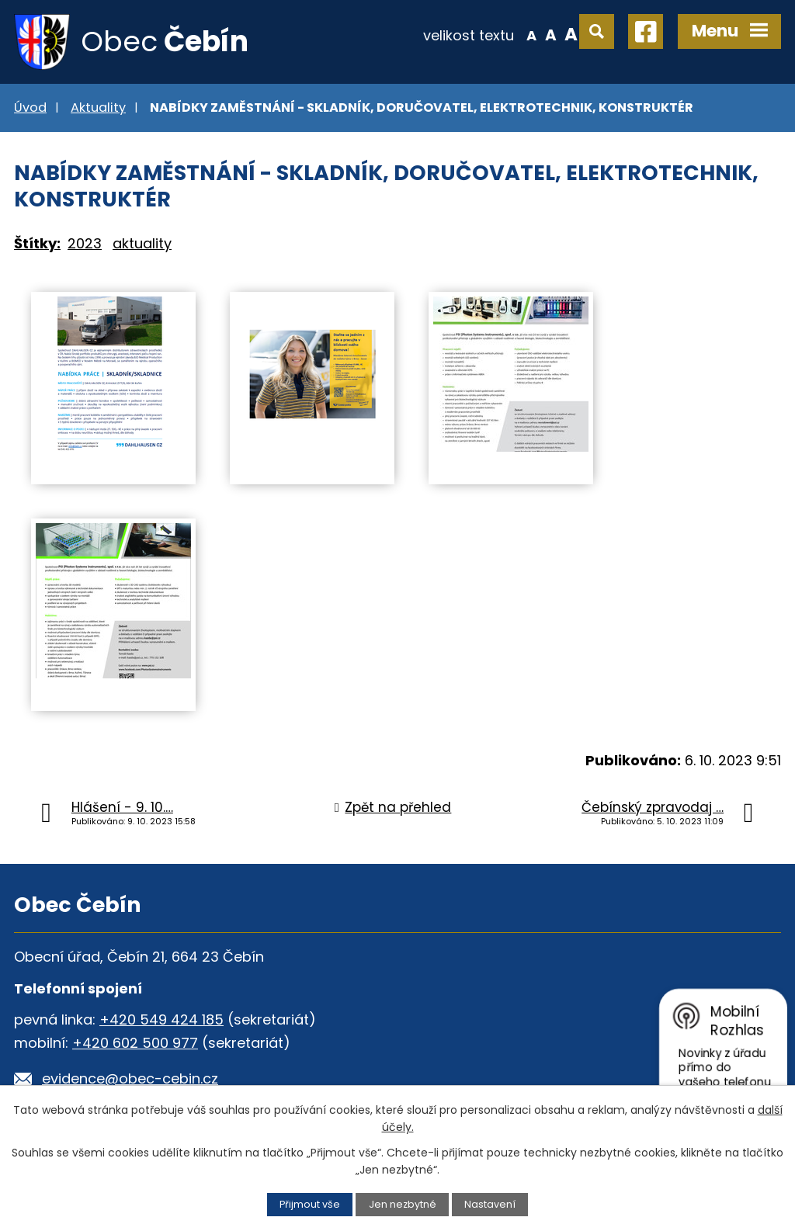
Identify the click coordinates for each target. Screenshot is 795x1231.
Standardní (551, 34)
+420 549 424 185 (161, 1019)
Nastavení (490, 1204)
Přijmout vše (309, 1204)
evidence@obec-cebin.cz (130, 1078)
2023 (85, 243)
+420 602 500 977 (135, 1042)
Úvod (30, 107)
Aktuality (98, 107)
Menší (531, 34)
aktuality (142, 243)
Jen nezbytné (402, 1204)
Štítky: (37, 243)
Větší (571, 34)
